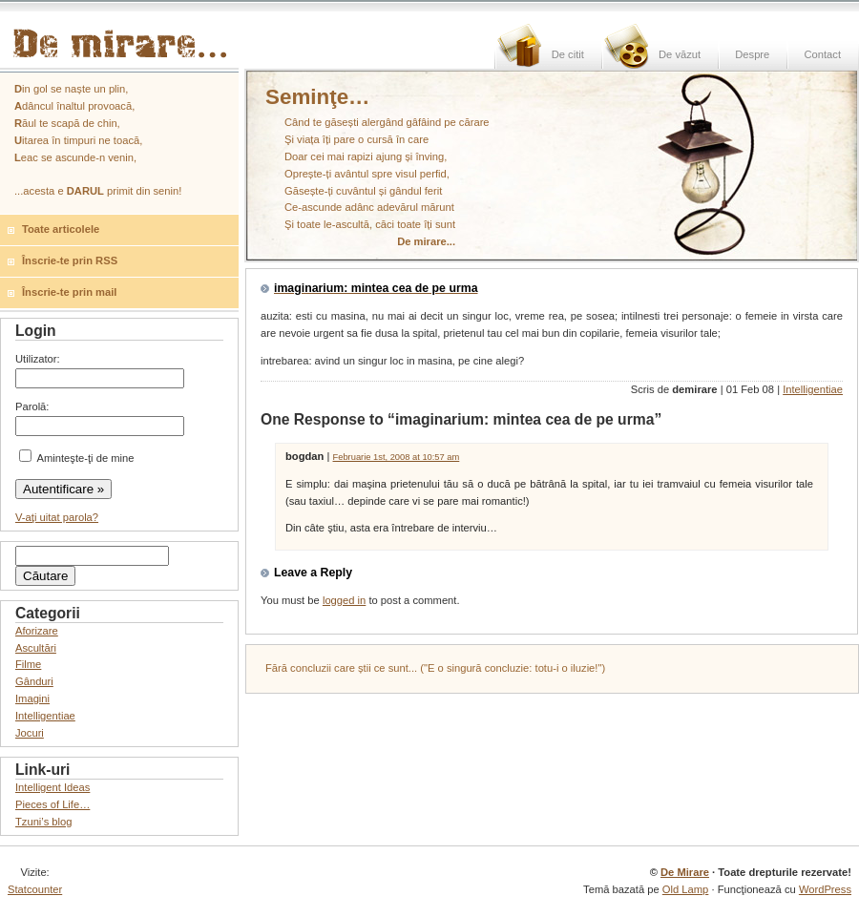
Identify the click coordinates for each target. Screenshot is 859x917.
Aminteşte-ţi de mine (76, 458)
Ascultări (35, 648)
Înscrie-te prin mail (69, 292)
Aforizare (36, 630)
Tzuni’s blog (44, 821)
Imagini (32, 698)
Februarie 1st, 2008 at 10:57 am (396, 457)
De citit (568, 54)
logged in (344, 600)
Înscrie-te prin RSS (69, 260)
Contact (822, 54)
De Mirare (684, 872)
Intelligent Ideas (52, 787)
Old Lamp (685, 889)
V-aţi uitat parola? (56, 517)
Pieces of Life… (52, 804)
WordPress (825, 889)
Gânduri (34, 681)
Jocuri (29, 733)
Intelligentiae (813, 389)
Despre (752, 54)
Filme (28, 664)
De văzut (680, 54)
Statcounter (35, 889)
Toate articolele (60, 229)
